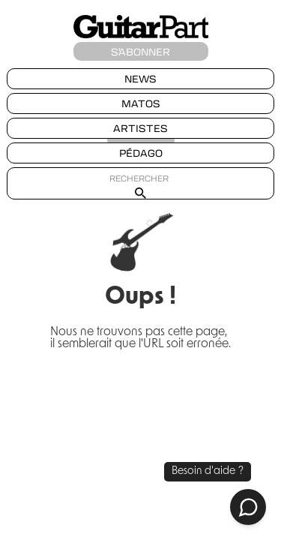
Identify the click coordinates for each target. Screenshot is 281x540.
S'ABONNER (140, 51)
